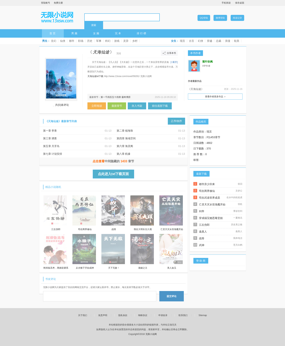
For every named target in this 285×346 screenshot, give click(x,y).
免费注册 (58, 3)
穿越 (209, 40)
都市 (71, 40)
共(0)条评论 (62, 104)
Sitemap (203, 315)
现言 (182, 40)
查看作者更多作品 (214, 96)
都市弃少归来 (207, 184)
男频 (74, 33)
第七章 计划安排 (52, 153)
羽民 (240, 204)
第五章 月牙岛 (51, 146)
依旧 (240, 184)
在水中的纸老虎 (234, 197)
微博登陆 (220, 18)
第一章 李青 (50, 130)
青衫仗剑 (237, 211)
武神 (201, 245)
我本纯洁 (237, 238)
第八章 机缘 (124, 153)
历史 (89, 40)
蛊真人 (203, 231)
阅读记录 (237, 18)
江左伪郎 (204, 224)
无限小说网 (57, 17)
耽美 (236, 40)
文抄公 (239, 190)
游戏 (116, 40)
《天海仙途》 (196, 89)
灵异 (125, 40)
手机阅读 (226, 3)
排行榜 (142, 33)
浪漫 (227, 40)
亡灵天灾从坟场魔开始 (212, 204)
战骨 (201, 238)
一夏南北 (237, 217)
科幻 (107, 40)
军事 (98, 40)
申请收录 (162, 315)
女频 (96, 33)
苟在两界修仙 (207, 190)
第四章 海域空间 (126, 138)
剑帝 (201, 211)
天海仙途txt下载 (95, 76)
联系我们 (183, 315)
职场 (80, 40)
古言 (191, 40)
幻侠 (200, 40)
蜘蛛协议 (142, 315)
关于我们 (82, 315)
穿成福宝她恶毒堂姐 (211, 217)
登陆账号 (45, 3)
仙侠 (62, 40)
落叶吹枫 (207, 61)
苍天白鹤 (237, 245)
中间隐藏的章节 (113, 161)
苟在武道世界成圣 (209, 197)
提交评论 (171, 296)
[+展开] (174, 62)
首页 (52, 33)
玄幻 (53, 40)
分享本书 (171, 53)
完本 (118, 33)
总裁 (218, 40)
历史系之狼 (236, 224)
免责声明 (102, 315)
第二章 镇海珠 (125, 130)
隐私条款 (122, 315)
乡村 (135, 40)
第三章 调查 (50, 138)
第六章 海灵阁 (125, 146)
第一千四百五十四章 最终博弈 (116, 97)
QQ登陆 (204, 18)
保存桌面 (239, 3)
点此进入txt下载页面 (113, 174)
